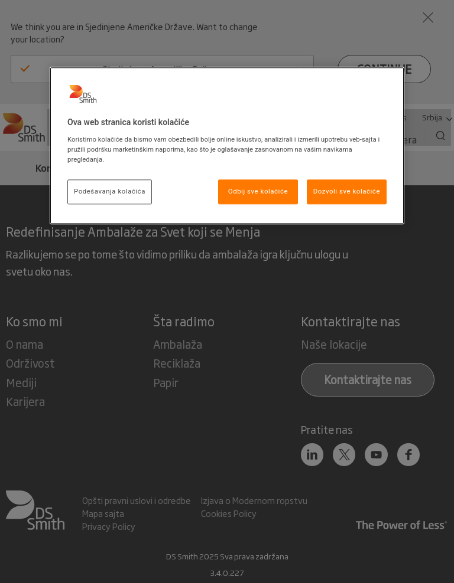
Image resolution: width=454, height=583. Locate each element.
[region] (227, 146)
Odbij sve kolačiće (258, 191)
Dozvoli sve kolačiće (346, 191)
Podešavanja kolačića (109, 191)
